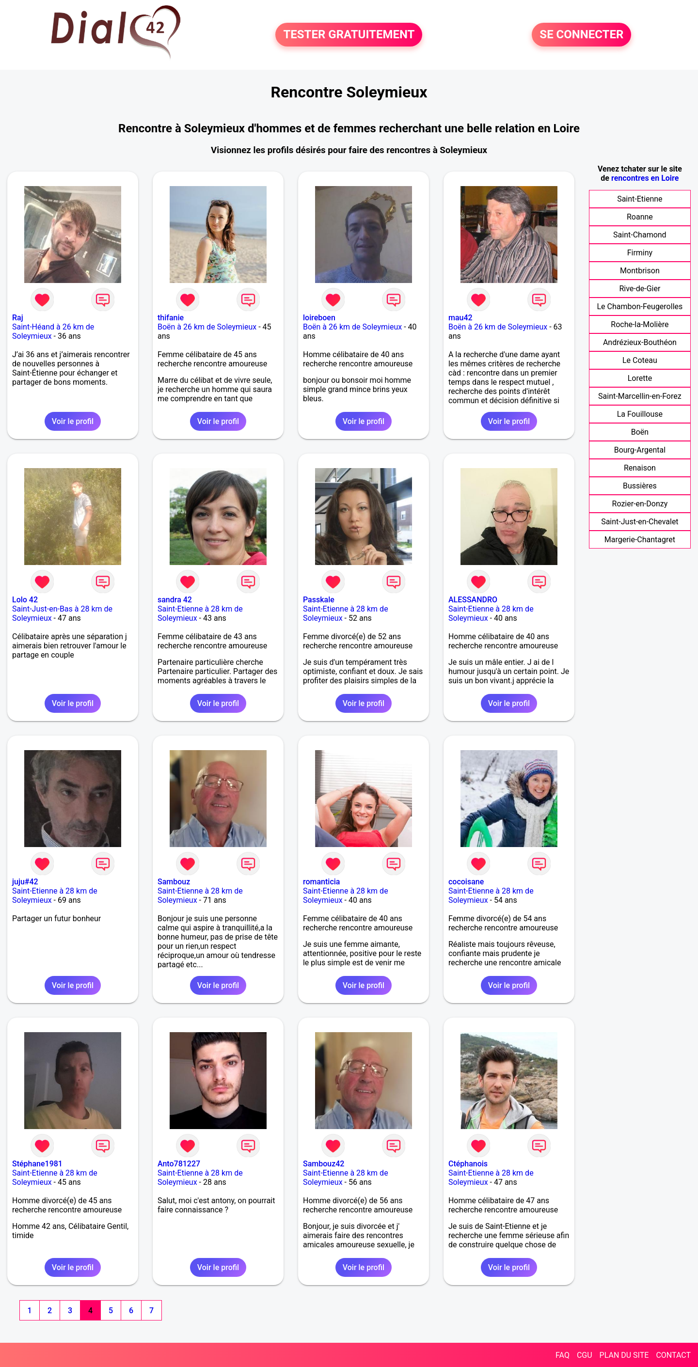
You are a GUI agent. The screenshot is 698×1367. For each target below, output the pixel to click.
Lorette (640, 378)
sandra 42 (175, 599)
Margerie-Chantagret (639, 539)
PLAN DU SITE (624, 1355)
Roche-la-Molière (639, 324)
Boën (640, 432)
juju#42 (25, 881)
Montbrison (640, 270)
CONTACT (673, 1355)
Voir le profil (73, 421)
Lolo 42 (25, 599)
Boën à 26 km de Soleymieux (207, 326)
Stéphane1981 (37, 1163)
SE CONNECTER (581, 35)
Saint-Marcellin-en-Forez (640, 396)
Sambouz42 (323, 1163)
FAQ (562, 1355)
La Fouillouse (640, 414)
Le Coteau (639, 360)
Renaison (640, 467)
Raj (17, 317)
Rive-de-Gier (639, 288)
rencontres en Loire (645, 178)
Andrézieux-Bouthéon (640, 342)
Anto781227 (179, 1163)
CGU (584, 1355)
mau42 (460, 317)
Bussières (640, 485)
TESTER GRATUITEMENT (348, 35)
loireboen (319, 317)
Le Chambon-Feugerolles (640, 306)
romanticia (321, 881)
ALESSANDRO (472, 599)
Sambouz (174, 881)
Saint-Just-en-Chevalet (639, 521)
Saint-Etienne (639, 199)
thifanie (171, 317)
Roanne (640, 216)
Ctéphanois (468, 1163)
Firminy (639, 252)
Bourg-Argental (640, 450)
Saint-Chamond (639, 234)
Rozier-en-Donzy (640, 503)
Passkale (318, 599)
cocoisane (466, 881)
